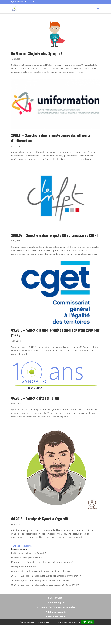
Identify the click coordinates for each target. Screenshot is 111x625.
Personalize (88, 622)
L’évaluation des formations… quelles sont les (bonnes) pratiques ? (42, 562)
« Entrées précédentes (21, 545)
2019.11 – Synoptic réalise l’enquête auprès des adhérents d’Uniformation (46, 575)
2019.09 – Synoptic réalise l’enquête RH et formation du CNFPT (54, 235)
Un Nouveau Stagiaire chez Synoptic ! (36, 53)
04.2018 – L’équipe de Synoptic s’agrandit (39, 518)
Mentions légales (56, 602)
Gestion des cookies (56, 616)
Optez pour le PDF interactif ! (24, 566)
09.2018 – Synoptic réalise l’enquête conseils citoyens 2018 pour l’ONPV (45, 584)
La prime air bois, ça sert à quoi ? (26, 557)
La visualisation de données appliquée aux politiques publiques (40, 571)
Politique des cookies (56, 612)
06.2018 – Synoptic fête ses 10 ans (35, 398)
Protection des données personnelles (56, 607)
